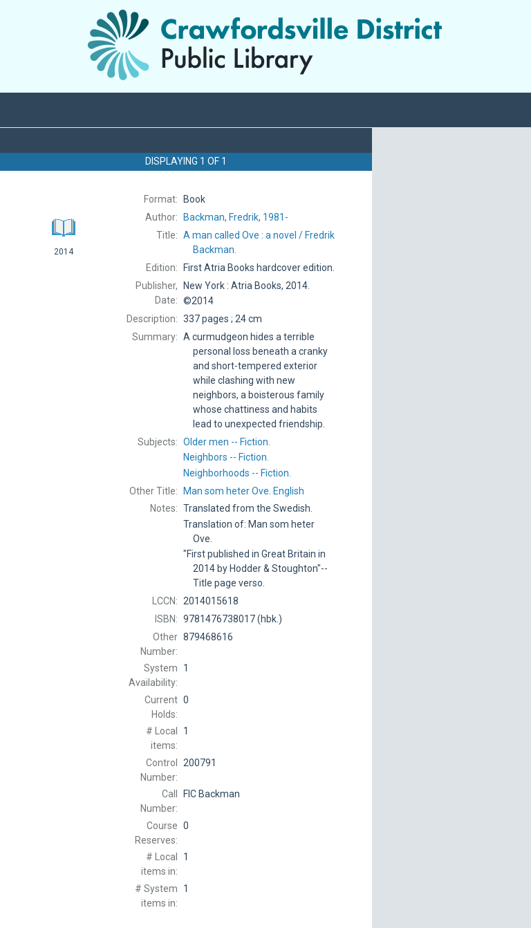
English (243, 491)
